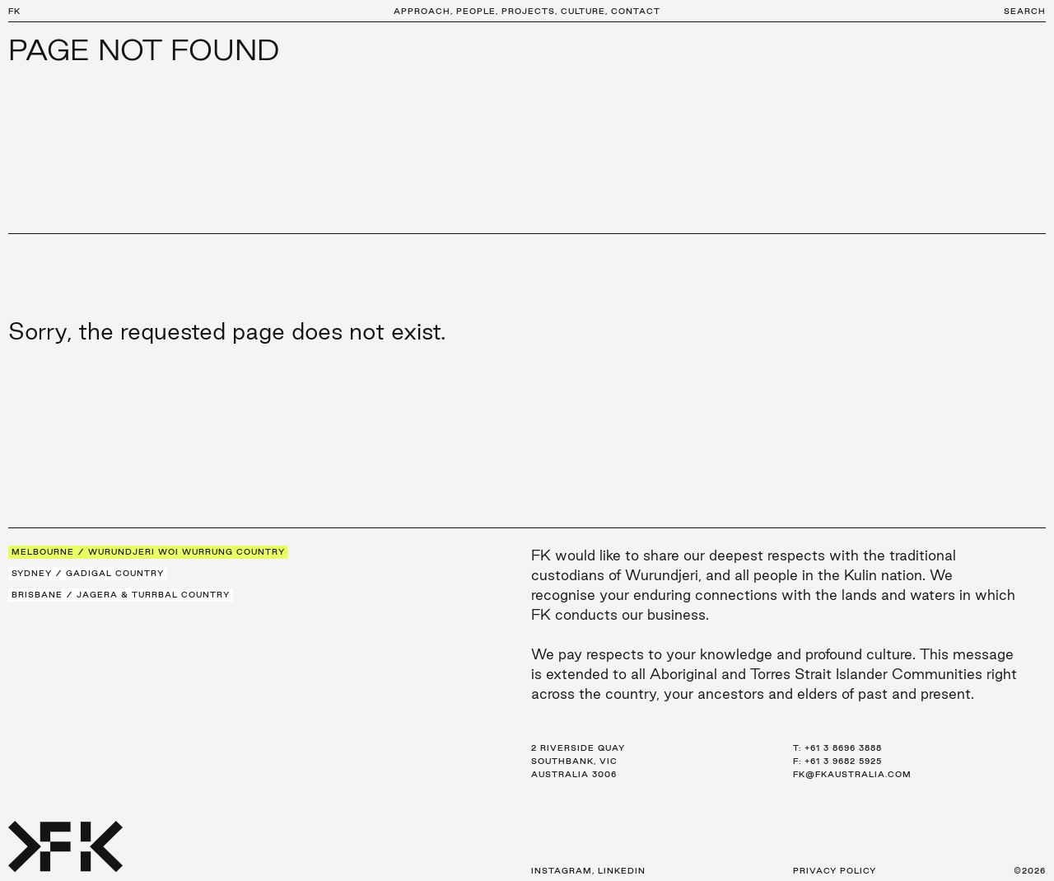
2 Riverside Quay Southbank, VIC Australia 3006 (578, 761)
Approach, (423, 11)
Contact (635, 11)
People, (477, 11)
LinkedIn (622, 870)
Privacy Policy (834, 870)
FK (14, 11)
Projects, (529, 11)
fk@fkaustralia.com (852, 774)
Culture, (584, 11)
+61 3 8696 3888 (843, 747)
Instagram (561, 870)
